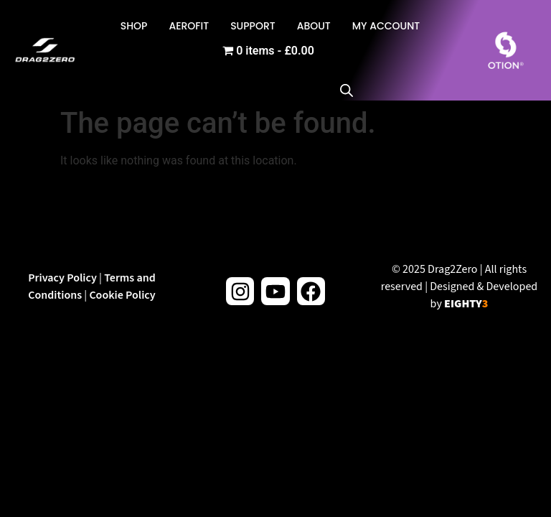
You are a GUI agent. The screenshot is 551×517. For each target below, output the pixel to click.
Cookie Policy (122, 295)
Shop (134, 26)
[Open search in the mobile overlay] (353, 51)
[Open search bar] (346, 89)
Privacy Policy (62, 278)
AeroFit (189, 26)
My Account (386, 26)
